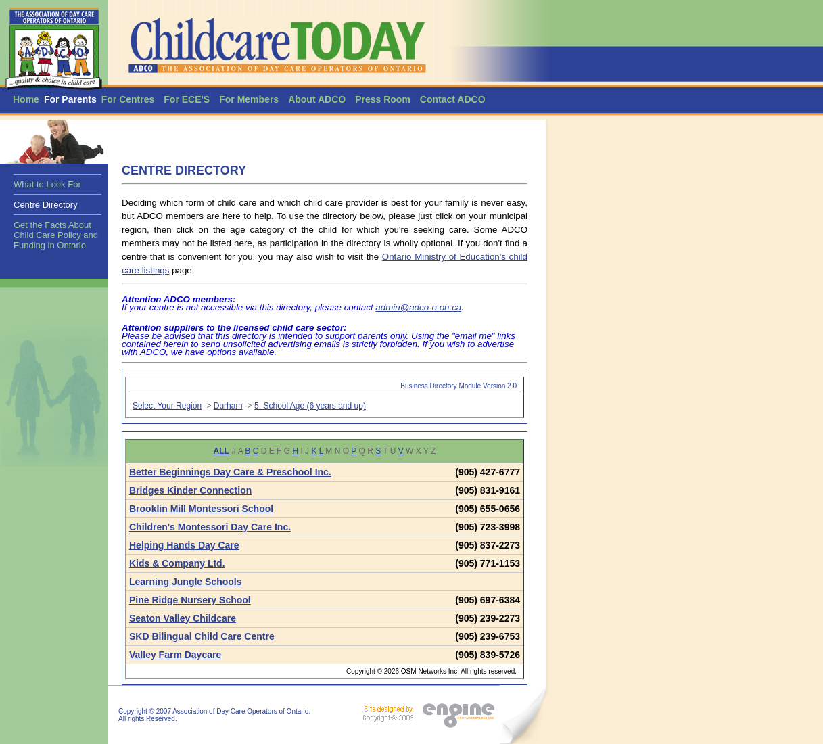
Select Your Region (167, 406)
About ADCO (317, 99)
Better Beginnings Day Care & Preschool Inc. (230, 472)
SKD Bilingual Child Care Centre (202, 636)
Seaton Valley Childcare (182, 618)
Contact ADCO (453, 99)
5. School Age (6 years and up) (310, 406)
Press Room (382, 99)
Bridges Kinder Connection (190, 490)
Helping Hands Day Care (184, 545)
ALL (221, 451)
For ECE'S (187, 99)
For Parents (70, 99)
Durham (228, 406)
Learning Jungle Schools (185, 581)
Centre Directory (46, 205)
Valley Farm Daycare (175, 654)
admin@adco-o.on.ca (418, 307)
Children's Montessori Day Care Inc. (210, 526)
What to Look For (47, 184)
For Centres (128, 99)
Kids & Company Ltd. (177, 563)
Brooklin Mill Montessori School (201, 508)
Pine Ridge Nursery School (190, 600)
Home (26, 99)
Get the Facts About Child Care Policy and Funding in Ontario (56, 235)
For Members (249, 99)
